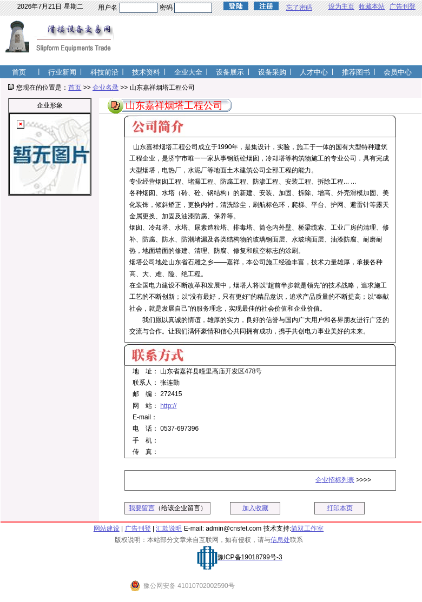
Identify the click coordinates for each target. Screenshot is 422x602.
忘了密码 (299, 7)
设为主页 (341, 6)
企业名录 (105, 87)
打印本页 (340, 508)
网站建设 (107, 528)
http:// (168, 406)
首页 (74, 87)
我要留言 (142, 508)
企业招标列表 (334, 480)
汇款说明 (169, 528)
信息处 (280, 540)
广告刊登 (403, 6)
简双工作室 (307, 528)
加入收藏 (255, 508)
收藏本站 (372, 6)
